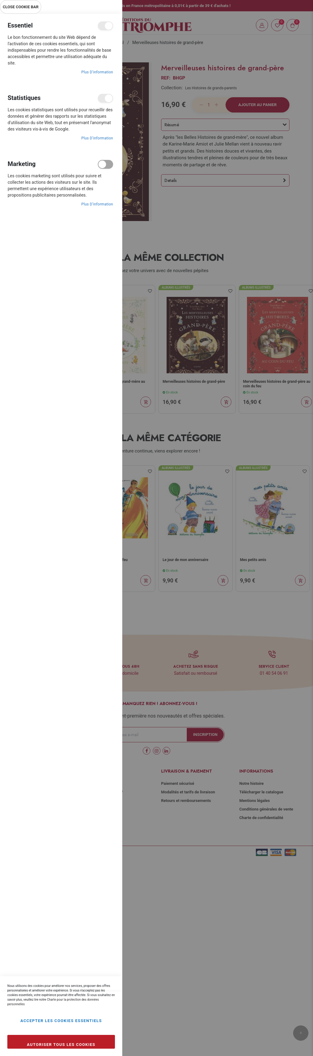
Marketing (105, 164)
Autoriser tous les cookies (61, 1044)
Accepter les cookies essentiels (61, 1020)
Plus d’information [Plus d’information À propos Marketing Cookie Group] (97, 204)
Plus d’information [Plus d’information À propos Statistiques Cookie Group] (97, 138)
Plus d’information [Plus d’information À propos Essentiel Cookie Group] (97, 72)
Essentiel (105, 25)
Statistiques (105, 98)
